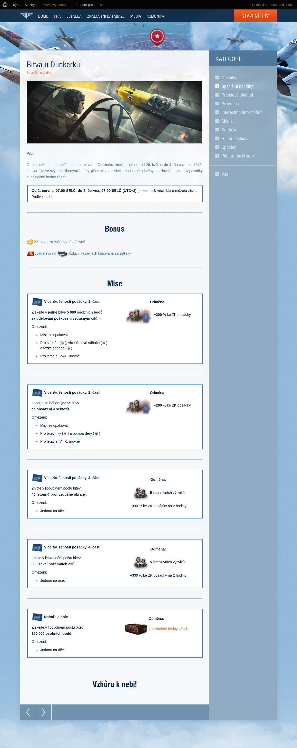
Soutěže (229, 129)
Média (227, 121)
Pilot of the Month (238, 156)
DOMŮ (43, 16)
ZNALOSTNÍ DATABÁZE (106, 16)
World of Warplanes (26, 16)
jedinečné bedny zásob (170, 629)
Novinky (229, 77)
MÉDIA (135, 16)
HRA (57, 16)
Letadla (74, 16)
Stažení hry (255, 15)
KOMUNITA (155, 16)
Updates (229, 147)
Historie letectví (236, 138)
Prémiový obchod (237, 95)
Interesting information (242, 112)
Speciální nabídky (237, 86)
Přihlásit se (260, 5)
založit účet (286, 5)
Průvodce (230, 103)
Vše (225, 174)
